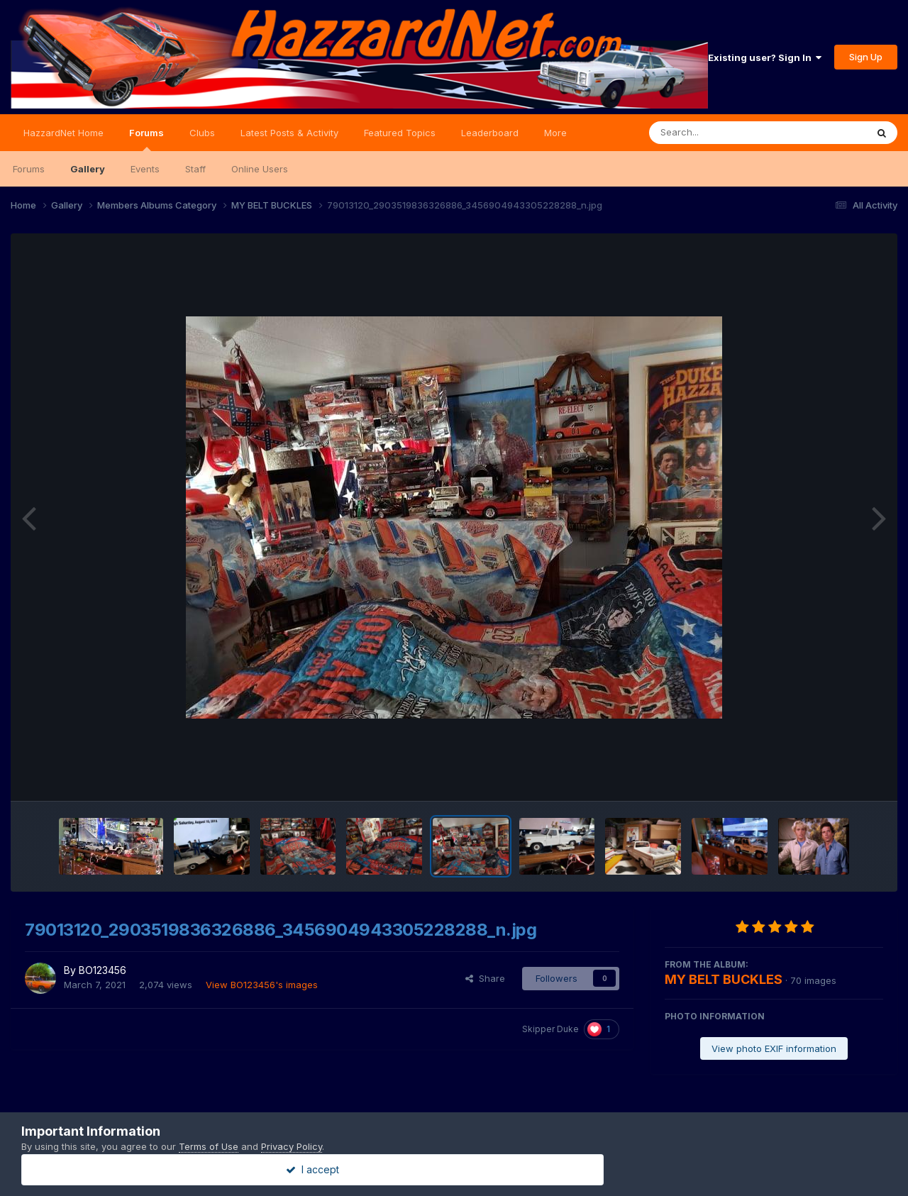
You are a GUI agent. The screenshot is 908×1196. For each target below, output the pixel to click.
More (555, 132)
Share (485, 978)
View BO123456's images (262, 984)
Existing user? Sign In (764, 57)
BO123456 (102, 970)
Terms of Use (208, 1146)
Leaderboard (490, 132)
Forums (146, 139)
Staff (195, 169)
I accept (454, 1169)
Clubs (202, 132)
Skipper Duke (550, 1029)
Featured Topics (400, 132)
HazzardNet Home (63, 132)
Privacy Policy (291, 1146)
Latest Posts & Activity (289, 132)
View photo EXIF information (774, 1048)
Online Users (259, 169)
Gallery (87, 169)
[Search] (719, 132)
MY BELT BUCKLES (723, 979)
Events (145, 169)
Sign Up (865, 56)
